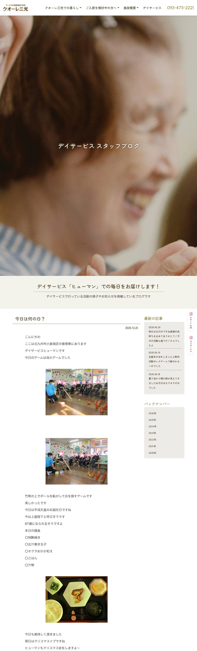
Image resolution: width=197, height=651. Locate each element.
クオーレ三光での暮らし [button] (62, 8)
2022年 (153, 453)
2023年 (153, 446)
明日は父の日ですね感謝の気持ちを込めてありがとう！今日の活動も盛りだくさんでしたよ (164, 338)
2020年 (153, 466)
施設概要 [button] (130, 8)
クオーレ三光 (190, 320)
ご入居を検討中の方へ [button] (101, 8)
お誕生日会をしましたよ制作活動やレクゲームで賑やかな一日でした (164, 366)
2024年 (153, 440)
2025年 (153, 433)
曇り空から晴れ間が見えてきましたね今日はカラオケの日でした (164, 392)
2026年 (153, 427)
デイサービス (152, 8)
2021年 (153, 459)
